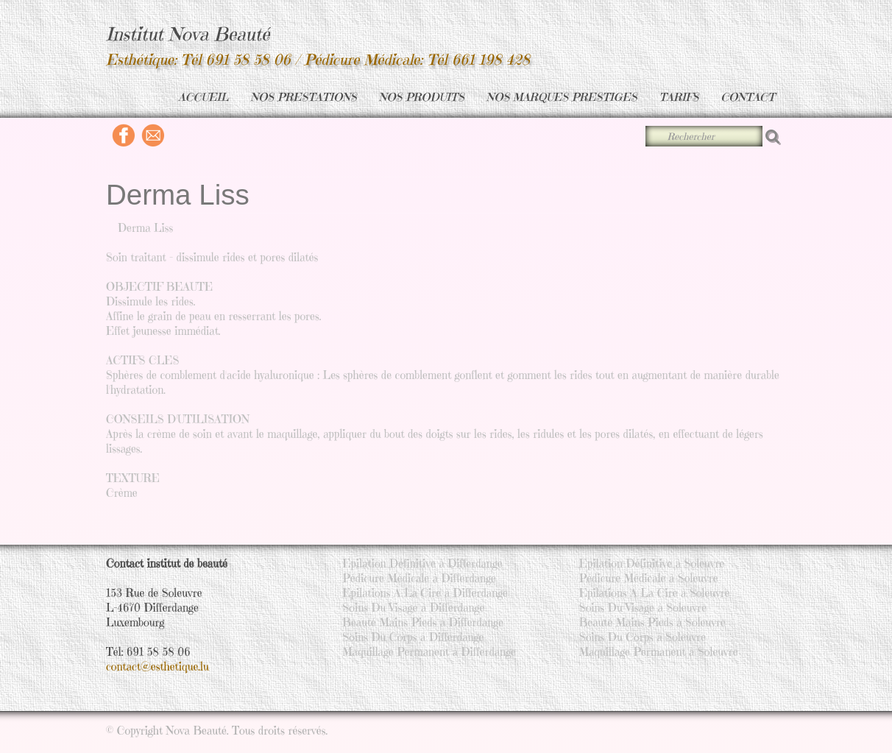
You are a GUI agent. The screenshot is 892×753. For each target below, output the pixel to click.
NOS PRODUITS (421, 97)
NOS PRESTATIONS (304, 97)
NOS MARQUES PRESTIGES (561, 97)
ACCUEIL (203, 97)
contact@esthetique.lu (157, 667)
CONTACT (748, 97)
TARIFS (679, 97)
